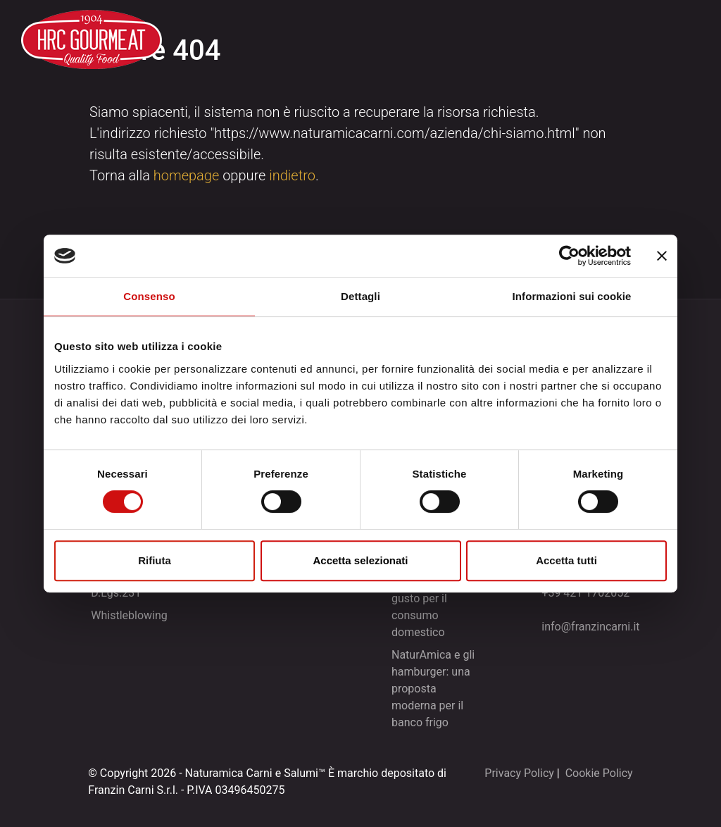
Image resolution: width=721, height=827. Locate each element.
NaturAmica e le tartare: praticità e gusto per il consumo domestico (435, 598)
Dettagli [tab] (360, 296)
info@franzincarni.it (590, 626)
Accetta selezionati (360, 560)
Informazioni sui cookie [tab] (572, 296)
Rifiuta (154, 560)
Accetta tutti (566, 560)
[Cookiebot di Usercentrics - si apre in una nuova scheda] (569, 255)
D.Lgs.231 (116, 592)
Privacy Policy (519, 773)
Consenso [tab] (149, 296)
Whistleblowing (129, 615)
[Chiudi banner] (662, 256)
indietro (292, 175)
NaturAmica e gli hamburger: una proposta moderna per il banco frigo (433, 688)
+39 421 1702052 (585, 592)
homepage (186, 175)
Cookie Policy (599, 773)
